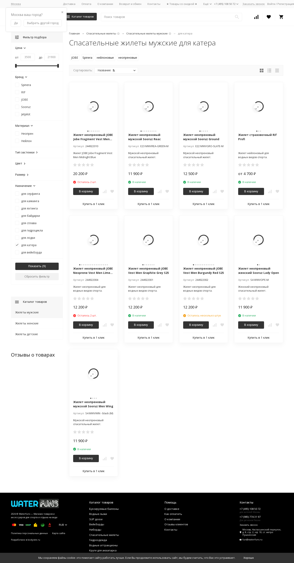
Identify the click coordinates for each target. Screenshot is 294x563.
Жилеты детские (26, 334)
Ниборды (95, 529)
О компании (105, 4)
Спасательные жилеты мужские (147, 33)
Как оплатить (173, 514)
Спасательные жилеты (101, 33)
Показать (34, 266)
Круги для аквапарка (103, 550)
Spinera (87, 57)
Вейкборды (96, 524)
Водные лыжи (98, 514)
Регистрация (285, 4)
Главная (74, 33)
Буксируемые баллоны (104, 509)
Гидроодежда (98, 540)
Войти (271, 4)
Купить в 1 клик (94, 204)
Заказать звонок (253, 4)
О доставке (171, 509)
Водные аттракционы (103, 545)
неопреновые (127, 57)
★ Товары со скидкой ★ (181, 4)
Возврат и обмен (130, 4)
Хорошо (248, 558)
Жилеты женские (27, 323)
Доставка (69, 4)
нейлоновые (105, 57)
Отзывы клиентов (176, 524)
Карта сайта (58, 533)
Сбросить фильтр (37, 276)
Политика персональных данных (29, 533)
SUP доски (95, 519)
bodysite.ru (34, 539)
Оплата (86, 4)
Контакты (154, 4)
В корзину (86, 191)
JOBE (74, 57)
